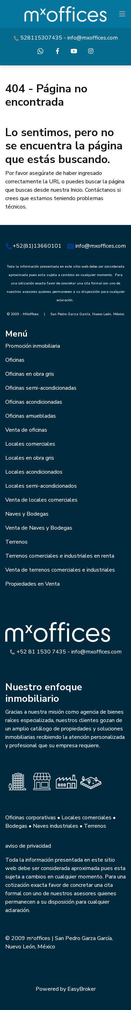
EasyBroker (81, 989)
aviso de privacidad (28, 846)
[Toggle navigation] (122, 14)
